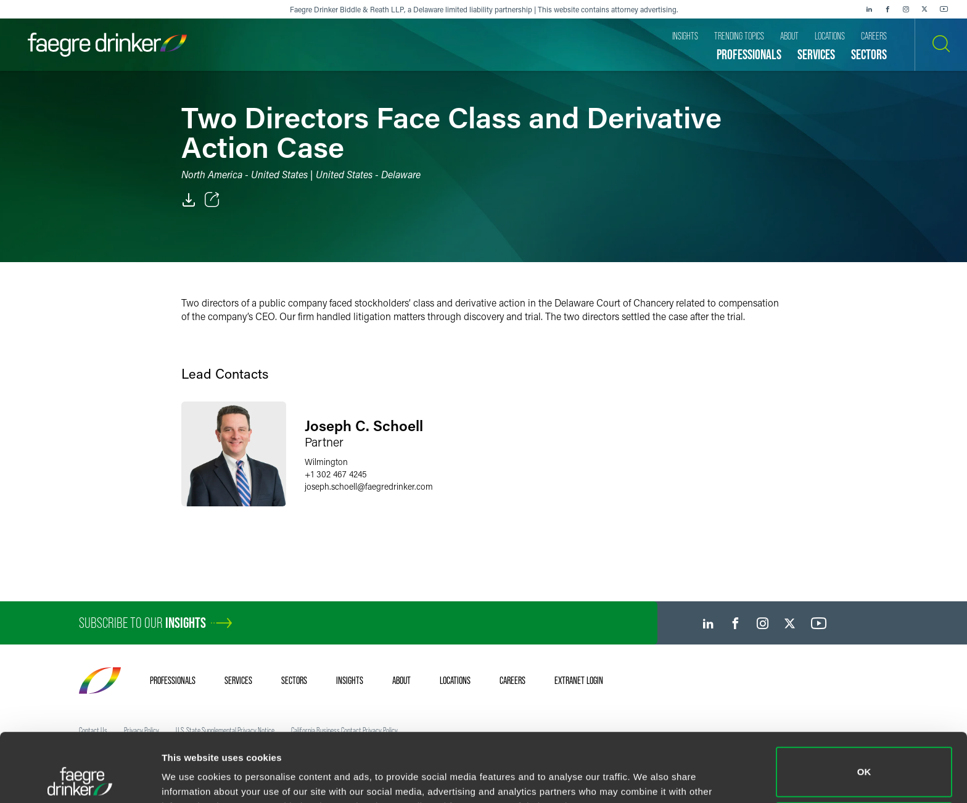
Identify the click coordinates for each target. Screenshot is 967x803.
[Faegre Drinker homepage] (107, 45)
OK (864, 707)
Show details (190, 776)
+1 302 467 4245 (336, 474)
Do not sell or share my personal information (864, 762)
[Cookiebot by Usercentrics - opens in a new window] (80, 779)
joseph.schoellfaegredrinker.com (369, 486)
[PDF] (188, 199)
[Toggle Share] (212, 199)
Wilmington (326, 461)
